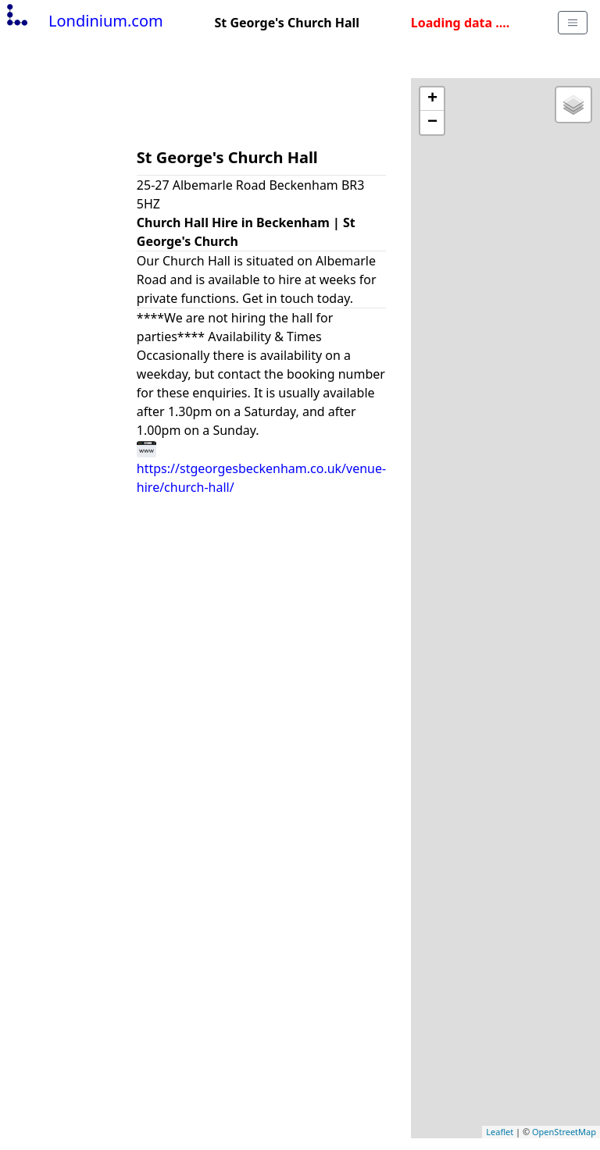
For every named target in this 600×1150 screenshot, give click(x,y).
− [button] (432, 122)
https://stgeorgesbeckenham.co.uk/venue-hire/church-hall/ (261, 468)
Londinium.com (83, 20)
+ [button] (432, 99)
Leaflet (499, 1132)
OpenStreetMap (564, 1132)
